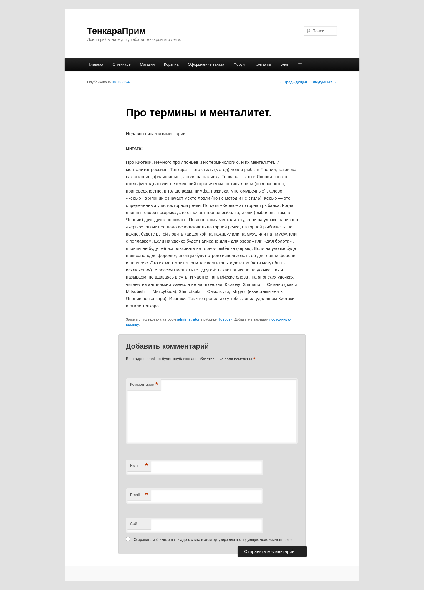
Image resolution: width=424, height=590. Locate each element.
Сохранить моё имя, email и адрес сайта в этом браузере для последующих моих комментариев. (213, 540)
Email (139, 495)
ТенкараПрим (116, 31)
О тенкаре (121, 64)
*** (300, 64)
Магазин (147, 64)
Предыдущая (293, 82)
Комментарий (144, 384)
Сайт (134, 523)
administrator (188, 319)
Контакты (262, 64)
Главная (96, 64)
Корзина (171, 64)
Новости (225, 319)
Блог (284, 64)
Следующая (324, 82)
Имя (139, 466)
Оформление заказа (206, 64)
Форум (239, 64)
